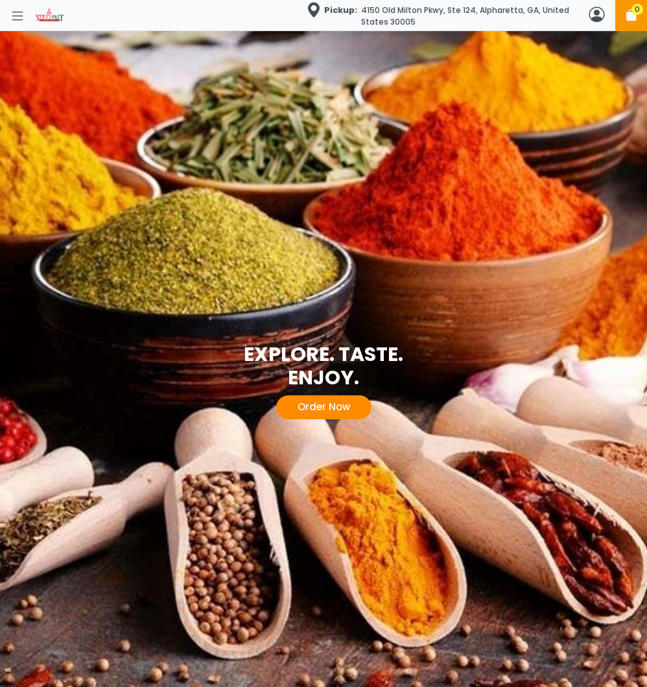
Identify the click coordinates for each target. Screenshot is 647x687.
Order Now (324, 406)
